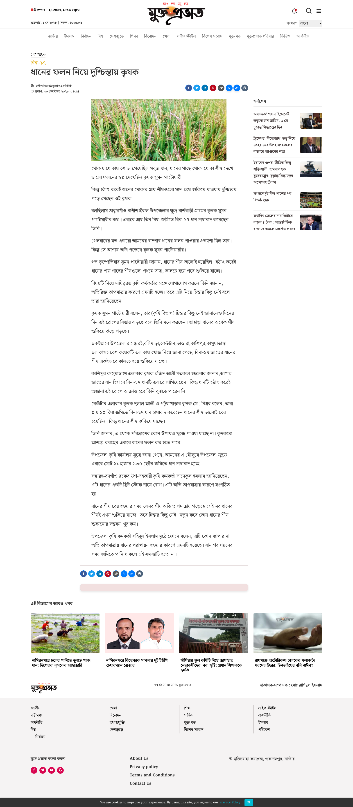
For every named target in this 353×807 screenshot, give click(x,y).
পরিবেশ (264, 729)
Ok (249, 802)
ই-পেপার (38, 10)
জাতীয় (53, 36)
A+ (237, 88)
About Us (139, 758)
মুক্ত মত (234, 36)
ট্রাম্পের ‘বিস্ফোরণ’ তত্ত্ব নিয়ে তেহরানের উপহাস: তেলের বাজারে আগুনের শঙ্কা (274, 145)
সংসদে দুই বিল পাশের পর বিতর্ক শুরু (272, 197)
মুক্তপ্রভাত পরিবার (260, 36)
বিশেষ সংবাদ (212, 36)
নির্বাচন (86, 36)
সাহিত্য (189, 715)
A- (229, 88)
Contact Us (140, 783)
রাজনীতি (264, 715)
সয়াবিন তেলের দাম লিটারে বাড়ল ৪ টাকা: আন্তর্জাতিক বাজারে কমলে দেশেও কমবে (274, 222)
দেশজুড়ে (117, 36)
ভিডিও (285, 36)
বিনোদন (150, 36)
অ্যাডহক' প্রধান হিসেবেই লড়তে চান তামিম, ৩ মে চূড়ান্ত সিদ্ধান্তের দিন (271, 120)
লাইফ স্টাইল (186, 36)
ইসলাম (69, 36)
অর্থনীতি (36, 722)
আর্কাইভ (302, 36)
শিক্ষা (134, 36)
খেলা (166, 36)
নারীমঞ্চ (36, 715)
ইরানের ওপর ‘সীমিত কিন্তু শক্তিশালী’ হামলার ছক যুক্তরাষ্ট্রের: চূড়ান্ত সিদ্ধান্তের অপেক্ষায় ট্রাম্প (273, 173)
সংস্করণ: (293, 23)
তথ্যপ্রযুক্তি (117, 722)
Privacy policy (144, 767)
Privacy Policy (229, 802)
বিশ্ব (100, 36)
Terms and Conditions (152, 775)
